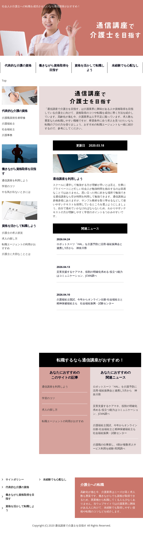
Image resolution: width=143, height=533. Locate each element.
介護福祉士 (8, 123)
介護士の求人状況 (12, 232)
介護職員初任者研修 (13, 117)
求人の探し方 (50, 409)
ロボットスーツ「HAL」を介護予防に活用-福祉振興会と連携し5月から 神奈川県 (89, 246)
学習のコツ (48, 398)
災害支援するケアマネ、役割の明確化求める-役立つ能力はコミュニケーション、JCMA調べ (90, 273)
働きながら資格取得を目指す (54, 67)
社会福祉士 (8, 129)
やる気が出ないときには (16, 192)
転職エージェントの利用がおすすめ (63, 421)
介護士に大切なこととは (16, 254)
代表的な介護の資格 (18, 65)
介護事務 (7, 135)
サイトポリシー (15, 479)
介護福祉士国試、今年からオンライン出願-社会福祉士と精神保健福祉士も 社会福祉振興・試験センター (90, 301)
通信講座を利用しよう (68, 179)
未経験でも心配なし (125, 65)
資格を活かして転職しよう (89, 67)
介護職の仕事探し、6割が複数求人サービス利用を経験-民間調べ (114, 446)
